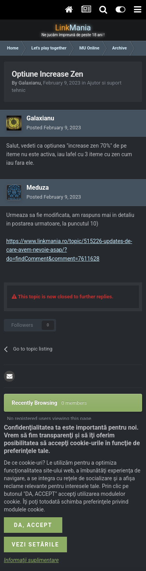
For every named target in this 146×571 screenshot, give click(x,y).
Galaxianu (29, 83)
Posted (53, 127)
